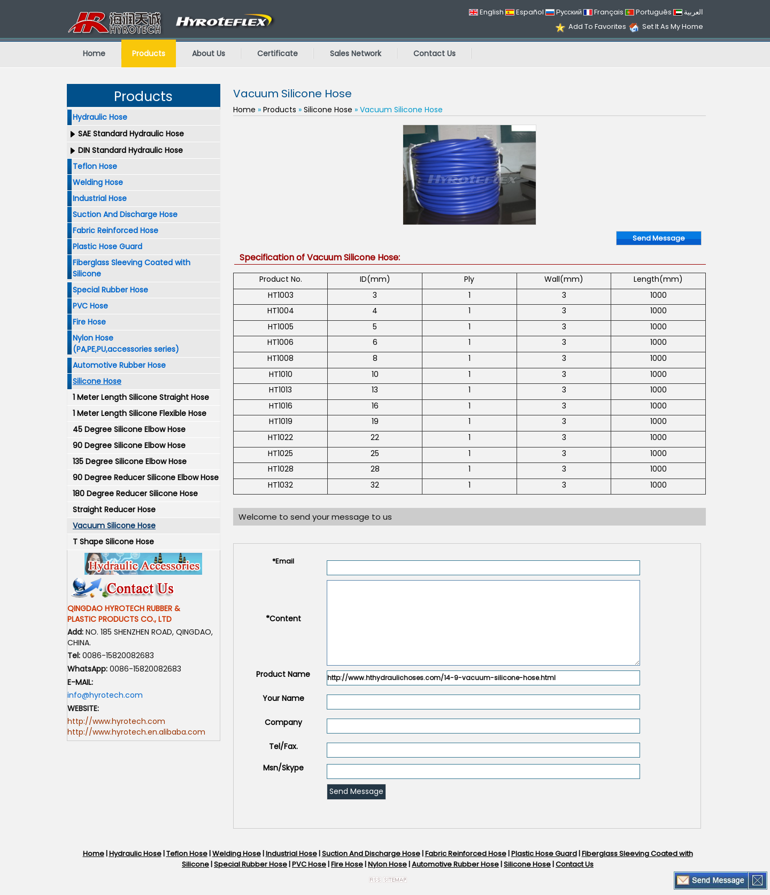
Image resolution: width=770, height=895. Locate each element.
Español (524, 12)
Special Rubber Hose (110, 289)
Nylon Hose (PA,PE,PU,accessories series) (126, 343)
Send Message (659, 238)
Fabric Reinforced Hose (115, 230)
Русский (563, 12)
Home (94, 53)
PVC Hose (90, 305)
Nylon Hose (387, 864)
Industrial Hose (100, 198)
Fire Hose (89, 322)
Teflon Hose (95, 166)
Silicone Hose (97, 381)
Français (603, 12)
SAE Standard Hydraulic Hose (131, 133)
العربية (688, 12)
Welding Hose (98, 182)
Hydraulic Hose (100, 117)
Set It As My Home (672, 26)
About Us (208, 53)
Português (648, 12)
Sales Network (355, 53)
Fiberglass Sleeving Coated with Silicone (131, 268)
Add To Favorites (597, 26)
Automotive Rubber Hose (119, 365)
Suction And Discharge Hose (125, 214)
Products (148, 53)
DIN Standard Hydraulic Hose (130, 150)
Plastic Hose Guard (107, 246)
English (486, 12)
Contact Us (434, 53)
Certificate (277, 53)
